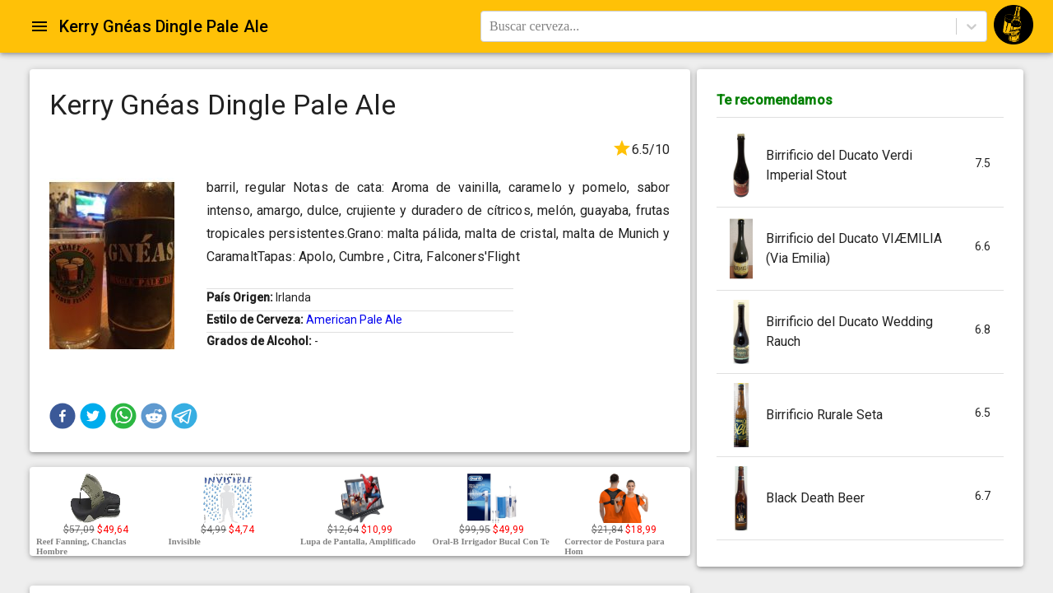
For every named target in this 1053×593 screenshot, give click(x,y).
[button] (62, 416)
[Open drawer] (39, 26)
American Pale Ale (354, 319)
